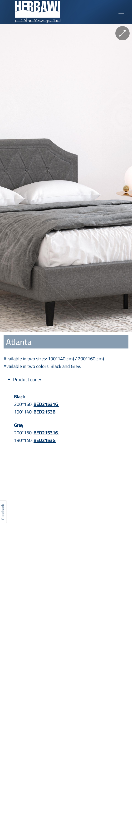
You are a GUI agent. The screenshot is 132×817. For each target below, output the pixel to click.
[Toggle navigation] (121, 11)
